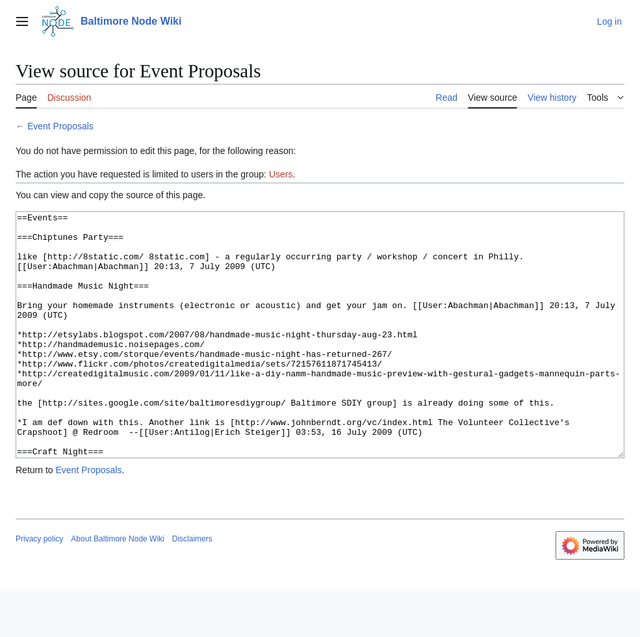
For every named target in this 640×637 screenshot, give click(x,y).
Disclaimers (192, 587)
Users (281, 174)
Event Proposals (60, 126)
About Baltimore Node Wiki (117, 587)
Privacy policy (39, 587)
